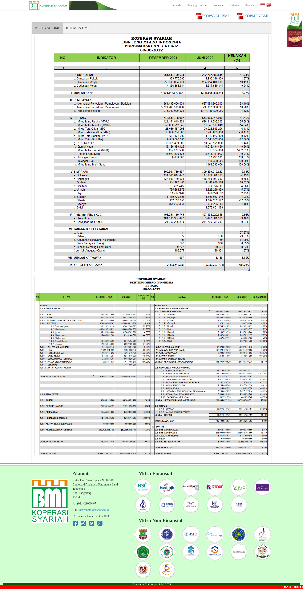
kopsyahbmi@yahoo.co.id (93, 509)
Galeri (234, 5)
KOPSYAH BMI (47, 28)
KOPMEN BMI (77, 28)
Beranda (176, 5)
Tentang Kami (196, 5)
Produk (218, 5)
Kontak (249, 5)
